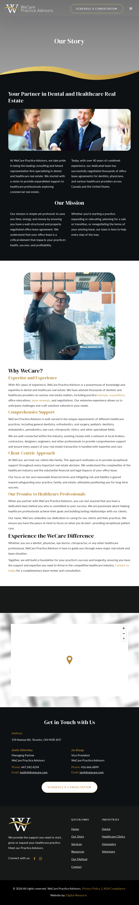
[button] (131, 9)
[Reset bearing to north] (123, 638)
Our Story (77, 836)
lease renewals (41, 400)
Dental (106, 829)
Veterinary (108, 852)
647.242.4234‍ (30, 767)
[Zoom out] (123, 633)
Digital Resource (76, 895)
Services (76, 844)
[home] (28, 9)
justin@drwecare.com (33, 772)
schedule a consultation (96, 8)
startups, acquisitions (111, 395)
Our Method (79, 859)
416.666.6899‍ (90, 767)
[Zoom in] (123, 628)
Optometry (109, 844)
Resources (77, 852)
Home (75, 829)
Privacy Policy (91, 888)
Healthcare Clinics (113, 836)
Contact (76, 867)
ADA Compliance (114, 888)
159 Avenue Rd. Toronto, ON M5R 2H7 (36, 739)
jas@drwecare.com (92, 772)
